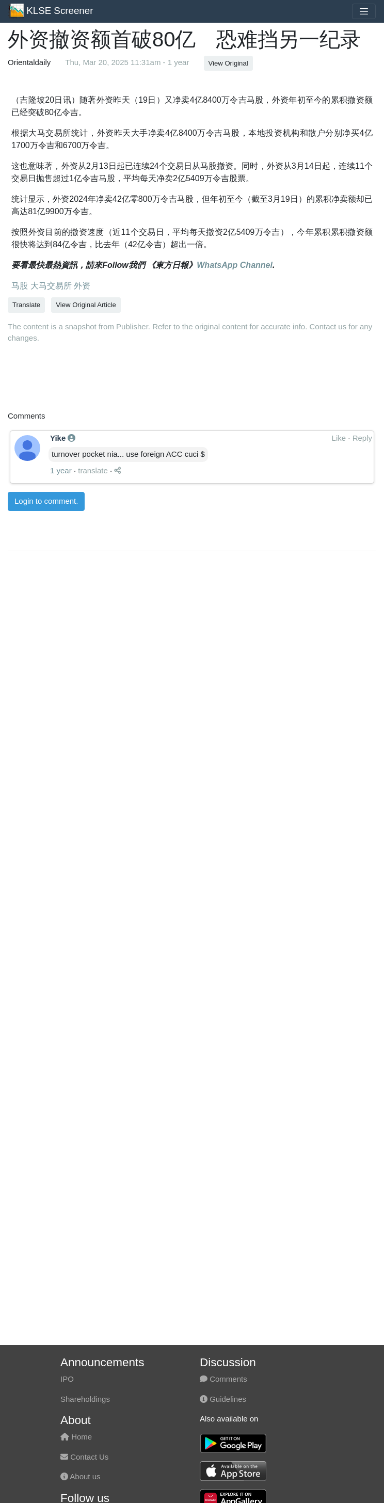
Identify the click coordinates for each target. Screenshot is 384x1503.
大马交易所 (49, 285)
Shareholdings (85, 1399)
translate (93, 618)
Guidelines (223, 1399)
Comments (223, 1378)
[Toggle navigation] (364, 11)
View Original (228, 63)
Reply (362, 585)
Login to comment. (46, 649)
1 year (61, 618)
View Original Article (86, 305)
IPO (67, 1378)
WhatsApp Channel (235, 265)
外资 (81, 285)
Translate (26, 305)
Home (76, 1436)
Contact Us (84, 1456)
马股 (19, 285)
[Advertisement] (129, 936)
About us (80, 1476)
